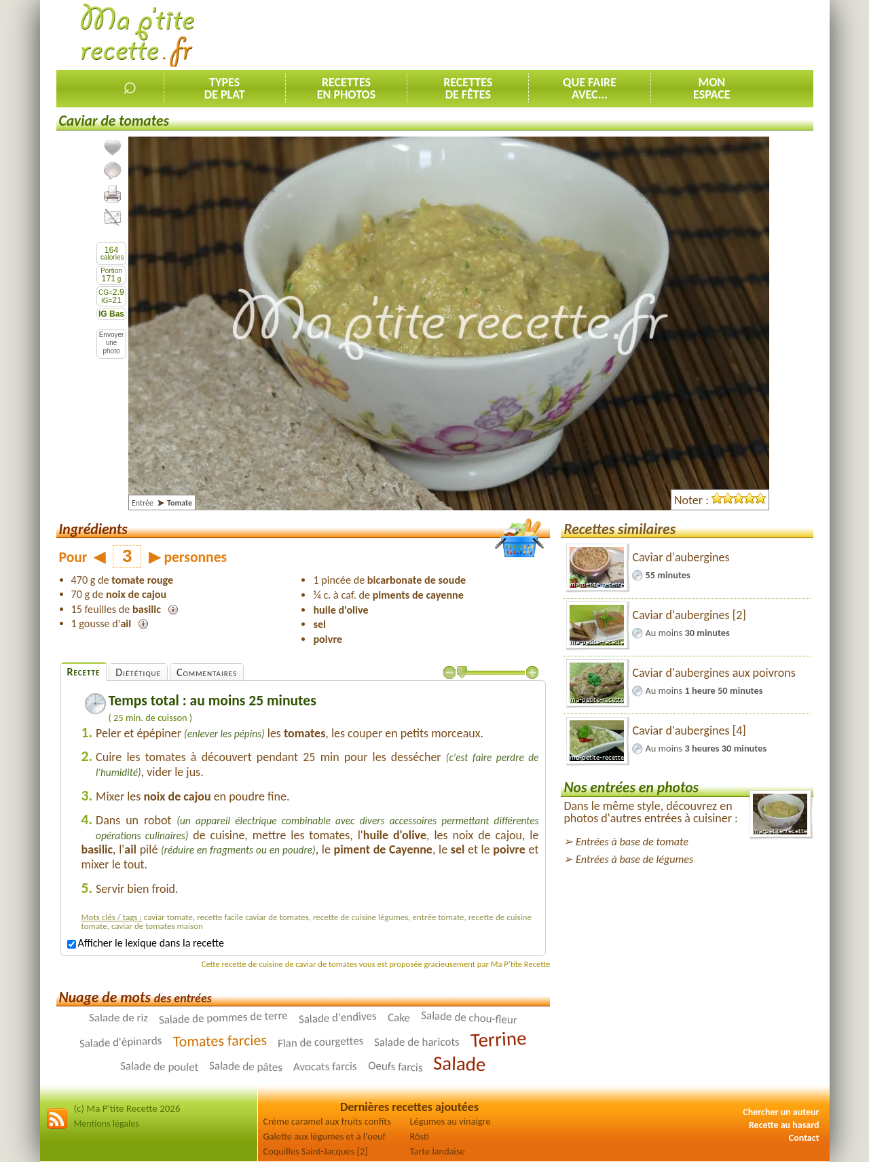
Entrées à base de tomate (632, 841)
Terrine (498, 1039)
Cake (399, 1017)
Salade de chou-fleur (468, 1017)
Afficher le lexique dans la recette (145, 942)
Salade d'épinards (120, 1042)
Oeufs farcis (395, 1067)
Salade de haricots (417, 1042)
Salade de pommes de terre (223, 1017)
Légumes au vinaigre (450, 1121)
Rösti (420, 1136)
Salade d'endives (338, 1018)
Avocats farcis (325, 1066)
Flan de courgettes (320, 1042)
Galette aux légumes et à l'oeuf (324, 1136)
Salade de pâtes (246, 1067)
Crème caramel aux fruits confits (327, 1121)
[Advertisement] (566, 34)
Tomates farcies (220, 1041)
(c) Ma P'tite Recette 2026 (127, 1108)
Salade (459, 1063)
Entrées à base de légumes (634, 859)
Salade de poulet (159, 1066)
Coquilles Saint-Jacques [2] (315, 1151)
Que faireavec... (589, 88)
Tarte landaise (437, 1151)
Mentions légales (106, 1123)
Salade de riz (118, 1017)
